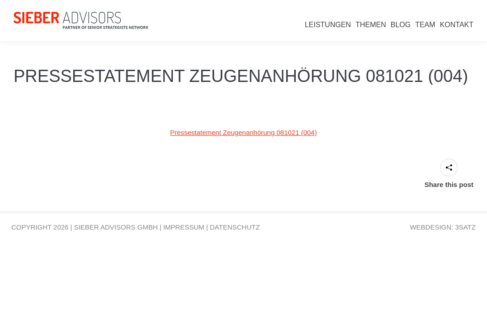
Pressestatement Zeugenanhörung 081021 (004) (243, 132)
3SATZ (465, 227)
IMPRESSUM (183, 227)
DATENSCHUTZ (235, 227)
